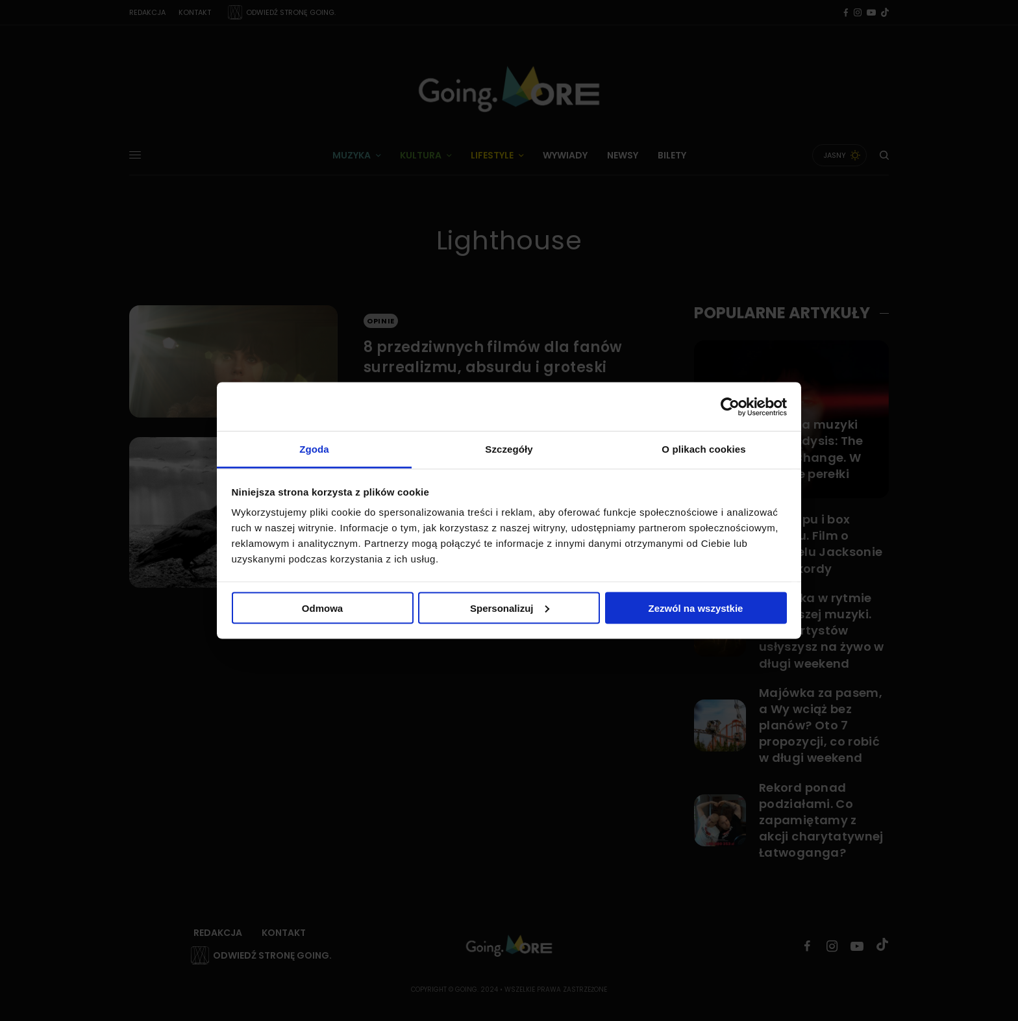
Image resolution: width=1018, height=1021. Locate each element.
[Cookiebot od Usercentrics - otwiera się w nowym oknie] (730, 406)
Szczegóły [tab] (508, 449)
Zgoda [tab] (314, 449)
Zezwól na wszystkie (696, 607)
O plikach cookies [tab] (703, 449)
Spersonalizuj (509, 607)
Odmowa (322, 607)
